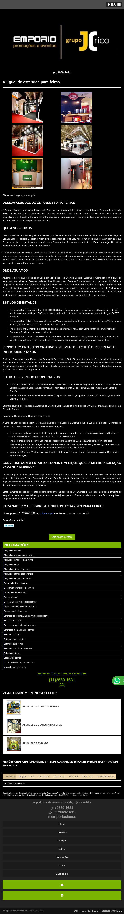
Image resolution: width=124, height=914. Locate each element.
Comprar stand (10, 597)
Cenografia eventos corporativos (19, 588)
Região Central (26, 776)
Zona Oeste (59, 776)
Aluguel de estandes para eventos (19, 555)
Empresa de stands (13, 620)
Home (62, 824)
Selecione (11, 776)
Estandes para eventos (14, 639)
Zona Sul (73, 776)
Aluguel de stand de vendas (16, 569)
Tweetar (9, 525)
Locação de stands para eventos (19, 662)
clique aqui (46, 513)
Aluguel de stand (11, 564)
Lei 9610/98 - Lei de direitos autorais (73, 795)
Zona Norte (43, 776)
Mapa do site (62, 874)
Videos (62, 849)
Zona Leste (87, 776)
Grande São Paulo (106, 776)
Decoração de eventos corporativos (20, 602)
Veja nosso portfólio (61, 537)
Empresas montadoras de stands (19, 630)
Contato (62, 865)
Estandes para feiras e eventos (18, 648)
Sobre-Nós (62, 832)
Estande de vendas (13, 634)
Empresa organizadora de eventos (19, 625)
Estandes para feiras (13, 644)
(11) (62, 73)
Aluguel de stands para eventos (18, 574)
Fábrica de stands (12, 653)
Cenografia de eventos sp (15, 583)
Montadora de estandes (15, 667)
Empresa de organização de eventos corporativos (26, 616)
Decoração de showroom (15, 611)
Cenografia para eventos (15, 592)
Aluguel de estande (13, 550)
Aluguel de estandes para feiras (18, 560)
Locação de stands (12, 658)
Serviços (62, 840)
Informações (16, 545)
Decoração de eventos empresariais (20, 606)
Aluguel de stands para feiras (17, 578)
